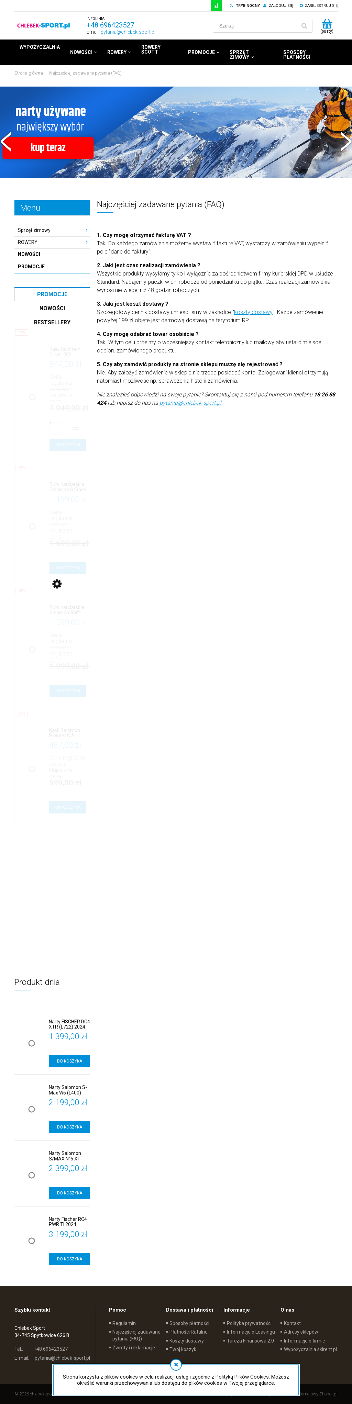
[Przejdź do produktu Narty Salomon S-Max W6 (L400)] (69, 1090)
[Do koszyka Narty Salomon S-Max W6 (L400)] (69, 1127)
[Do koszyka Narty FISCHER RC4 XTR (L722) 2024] (69, 1061)
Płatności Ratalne (188, 1332)
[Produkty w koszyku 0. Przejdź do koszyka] (327, 26)
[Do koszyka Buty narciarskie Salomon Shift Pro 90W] (68, 691)
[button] (6, 140)
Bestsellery (52, 322)
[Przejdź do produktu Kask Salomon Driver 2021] (68, 352)
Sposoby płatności (189, 1323)
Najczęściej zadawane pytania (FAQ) (136, 1335)
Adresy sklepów (301, 1332)
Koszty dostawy (186, 1341)
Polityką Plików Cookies (242, 1377)
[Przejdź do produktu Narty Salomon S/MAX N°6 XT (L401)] (69, 1156)
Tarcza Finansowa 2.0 (250, 1341)
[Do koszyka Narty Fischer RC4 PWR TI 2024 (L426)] (69, 1259)
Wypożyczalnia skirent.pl (310, 1349)
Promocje (31, 266)
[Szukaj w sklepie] (256, 26)
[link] (176, 143)
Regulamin (124, 1323)
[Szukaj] (304, 26)
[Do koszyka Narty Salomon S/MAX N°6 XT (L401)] (69, 1193)
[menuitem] (39, 47)
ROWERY (27, 242)
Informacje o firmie (304, 1341)
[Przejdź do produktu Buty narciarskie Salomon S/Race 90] (68, 487)
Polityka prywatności (249, 1323)
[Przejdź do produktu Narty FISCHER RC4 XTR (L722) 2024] (69, 1024)
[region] (176, 143)
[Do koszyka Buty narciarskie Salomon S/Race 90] (68, 568)
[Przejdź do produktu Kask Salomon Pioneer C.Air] (67, 733)
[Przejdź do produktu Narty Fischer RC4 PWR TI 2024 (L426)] (69, 1222)
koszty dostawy (253, 312)
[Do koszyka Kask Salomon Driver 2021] (68, 445)
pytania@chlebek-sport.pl (128, 32)
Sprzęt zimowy (34, 230)
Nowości (29, 254)
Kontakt (292, 1323)
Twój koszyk (182, 1349)
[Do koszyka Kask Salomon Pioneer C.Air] (67, 807)
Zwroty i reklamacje (133, 1347)
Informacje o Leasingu (251, 1332)
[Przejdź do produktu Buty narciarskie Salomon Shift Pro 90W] (68, 610)
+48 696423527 (110, 25)
